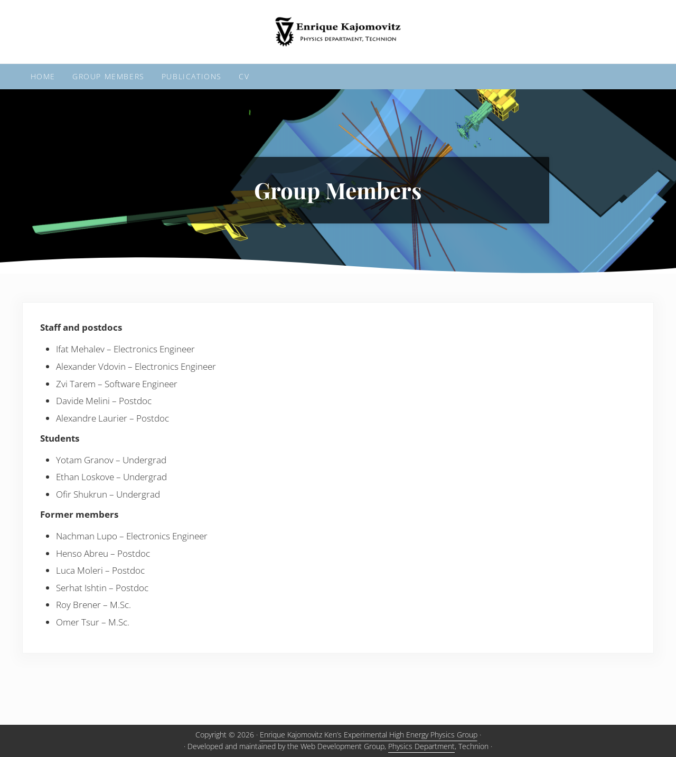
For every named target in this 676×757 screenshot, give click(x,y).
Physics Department (421, 746)
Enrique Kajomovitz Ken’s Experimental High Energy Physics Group (368, 735)
